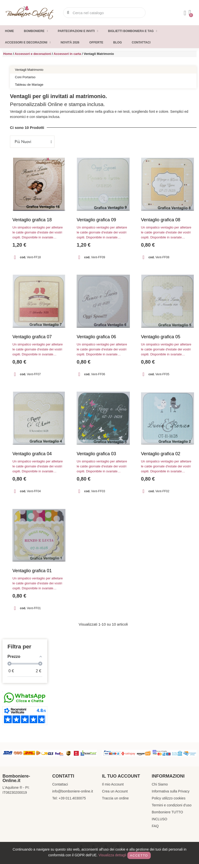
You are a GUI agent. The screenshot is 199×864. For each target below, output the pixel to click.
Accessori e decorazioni (28, 42)
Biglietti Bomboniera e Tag (132, 31)
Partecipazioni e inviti (78, 31)
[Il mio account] (185, 13)
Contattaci (141, 42)
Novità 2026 (70, 42)
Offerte (96, 42)
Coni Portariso (25, 77)
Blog (117, 42)
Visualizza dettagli (112, 855)
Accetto (139, 855)
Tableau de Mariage (29, 84)
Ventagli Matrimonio (29, 70)
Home (9, 31)
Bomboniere (36, 31)
